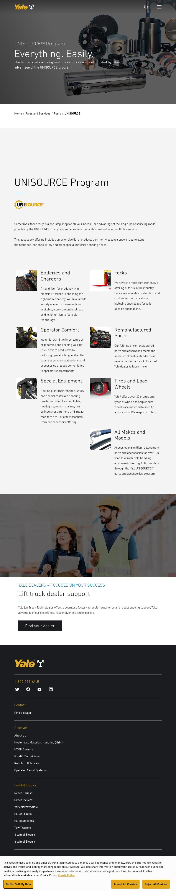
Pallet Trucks (23, 814)
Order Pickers (23, 800)
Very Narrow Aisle (26, 807)
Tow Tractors (22, 827)
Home (18, 113)
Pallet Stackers (24, 820)
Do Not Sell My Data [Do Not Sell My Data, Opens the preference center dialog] (18, 886)
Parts (57, 113)
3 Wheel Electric (25, 834)
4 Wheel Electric (25, 841)
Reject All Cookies (156, 886)
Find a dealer (22, 712)
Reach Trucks (23, 793)
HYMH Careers (23, 749)
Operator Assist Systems (30, 770)
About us (20, 735)
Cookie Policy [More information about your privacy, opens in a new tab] (66, 877)
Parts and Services (37, 113)
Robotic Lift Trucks (26, 763)
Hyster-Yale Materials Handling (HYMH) (39, 742)
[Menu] (159, 7)
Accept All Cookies (125, 886)
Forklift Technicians (27, 756)
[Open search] (146, 7)
